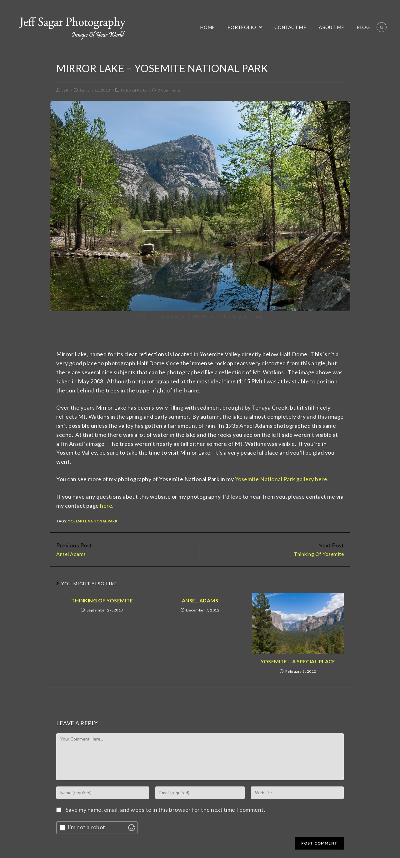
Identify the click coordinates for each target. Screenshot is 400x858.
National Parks (134, 90)
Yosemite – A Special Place (298, 661)
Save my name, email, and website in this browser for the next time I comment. (165, 809)
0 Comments (169, 90)
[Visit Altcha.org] (131, 827)
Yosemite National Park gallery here (281, 479)
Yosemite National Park (92, 521)
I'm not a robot (86, 827)
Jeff (65, 90)
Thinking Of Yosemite (102, 600)
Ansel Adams (200, 600)
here (106, 505)
